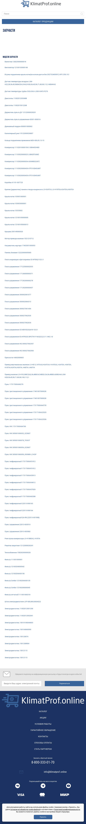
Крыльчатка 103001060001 (15, 196)
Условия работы (43, 724)
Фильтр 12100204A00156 (14, 573)
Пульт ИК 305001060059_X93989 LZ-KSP (20, 454)
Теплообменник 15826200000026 (18, 552)
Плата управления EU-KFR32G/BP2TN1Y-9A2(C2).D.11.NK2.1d (29, 336)
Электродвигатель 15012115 (16, 650)
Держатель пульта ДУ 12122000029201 (20, 112)
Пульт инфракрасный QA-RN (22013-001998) (22, 517)
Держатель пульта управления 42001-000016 (22, 119)
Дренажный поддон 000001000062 (18, 126)
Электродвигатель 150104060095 (18, 629)
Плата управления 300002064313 (18, 301)
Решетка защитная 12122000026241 (19, 545)
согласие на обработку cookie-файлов (25, 809)
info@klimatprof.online (55, 771)
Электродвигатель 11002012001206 (19, 608)
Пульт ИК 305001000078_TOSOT (17, 440)
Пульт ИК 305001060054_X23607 (17, 447)
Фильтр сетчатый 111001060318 (17, 594)
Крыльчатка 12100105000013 (16, 224)
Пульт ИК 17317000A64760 (15, 426)
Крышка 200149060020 (14, 231)
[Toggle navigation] (3, 4)
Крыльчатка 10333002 (13, 210)
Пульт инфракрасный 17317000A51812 (20, 461)
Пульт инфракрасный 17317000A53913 (20, 475)
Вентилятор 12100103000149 (16, 67)
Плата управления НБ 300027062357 (19, 344)
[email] (21, 683)
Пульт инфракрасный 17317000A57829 (20, 489)
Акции (43, 717)
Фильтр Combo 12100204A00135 (17, 580)
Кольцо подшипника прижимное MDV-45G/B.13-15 (24, 140)
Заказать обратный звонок (42, 758)
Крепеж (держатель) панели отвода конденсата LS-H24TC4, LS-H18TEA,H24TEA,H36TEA (39, 189)
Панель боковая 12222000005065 (18, 252)
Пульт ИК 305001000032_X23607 (17, 433)
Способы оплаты (43, 742)
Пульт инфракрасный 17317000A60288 (20, 496)
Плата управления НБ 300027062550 (19, 351)
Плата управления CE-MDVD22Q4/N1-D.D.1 (21, 329)
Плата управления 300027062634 (18, 322)
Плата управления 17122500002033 (19, 266)
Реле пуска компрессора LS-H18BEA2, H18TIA (22, 538)
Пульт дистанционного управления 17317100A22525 (25, 412)
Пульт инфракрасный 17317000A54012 (20, 482)
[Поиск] (43, 14)
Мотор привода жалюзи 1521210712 (19, 238)
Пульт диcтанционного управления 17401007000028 (25, 391)
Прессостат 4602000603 (14, 357)
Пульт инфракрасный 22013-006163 (19, 503)
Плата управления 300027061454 (18, 308)
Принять (43, 817)
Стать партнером (43, 749)
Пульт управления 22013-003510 (17, 524)
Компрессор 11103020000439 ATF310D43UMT (23, 168)
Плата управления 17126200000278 (19, 280)
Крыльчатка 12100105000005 (16, 217)
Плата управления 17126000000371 (19, 273)
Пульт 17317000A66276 (14, 384)
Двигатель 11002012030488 (16, 98)
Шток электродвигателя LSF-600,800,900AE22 (23, 601)
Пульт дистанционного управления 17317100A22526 (25, 419)
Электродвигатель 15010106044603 (19, 622)
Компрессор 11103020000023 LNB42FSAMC (22, 154)
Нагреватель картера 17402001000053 (20, 245)
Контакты (43, 736)
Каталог (43, 711)
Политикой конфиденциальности (67, 809)
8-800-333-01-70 (42, 762)
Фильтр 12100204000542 (14, 566)
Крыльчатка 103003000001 (15, 203)
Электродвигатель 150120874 (16, 636)
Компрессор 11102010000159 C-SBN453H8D (22, 147)
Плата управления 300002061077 (18, 294)
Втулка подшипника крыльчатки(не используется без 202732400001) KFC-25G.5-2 (37, 74)
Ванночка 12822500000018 (15, 61)
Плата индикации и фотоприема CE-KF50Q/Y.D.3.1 (24, 259)
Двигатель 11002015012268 (16, 105)
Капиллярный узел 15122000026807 (19, 133)
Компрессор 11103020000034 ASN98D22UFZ (22, 161)
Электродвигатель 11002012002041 (19, 615)
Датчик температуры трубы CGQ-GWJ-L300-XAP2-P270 (26, 91)
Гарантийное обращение (43, 730)
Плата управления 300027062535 (18, 315)
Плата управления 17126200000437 (19, 287)
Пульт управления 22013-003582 (17, 531)
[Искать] (81, 14)
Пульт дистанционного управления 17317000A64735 (25, 405)
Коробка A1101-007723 (14, 182)
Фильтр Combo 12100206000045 (17, 587)
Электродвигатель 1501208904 (17, 643)
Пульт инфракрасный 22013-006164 (19, 510)
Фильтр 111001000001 (13, 559)
